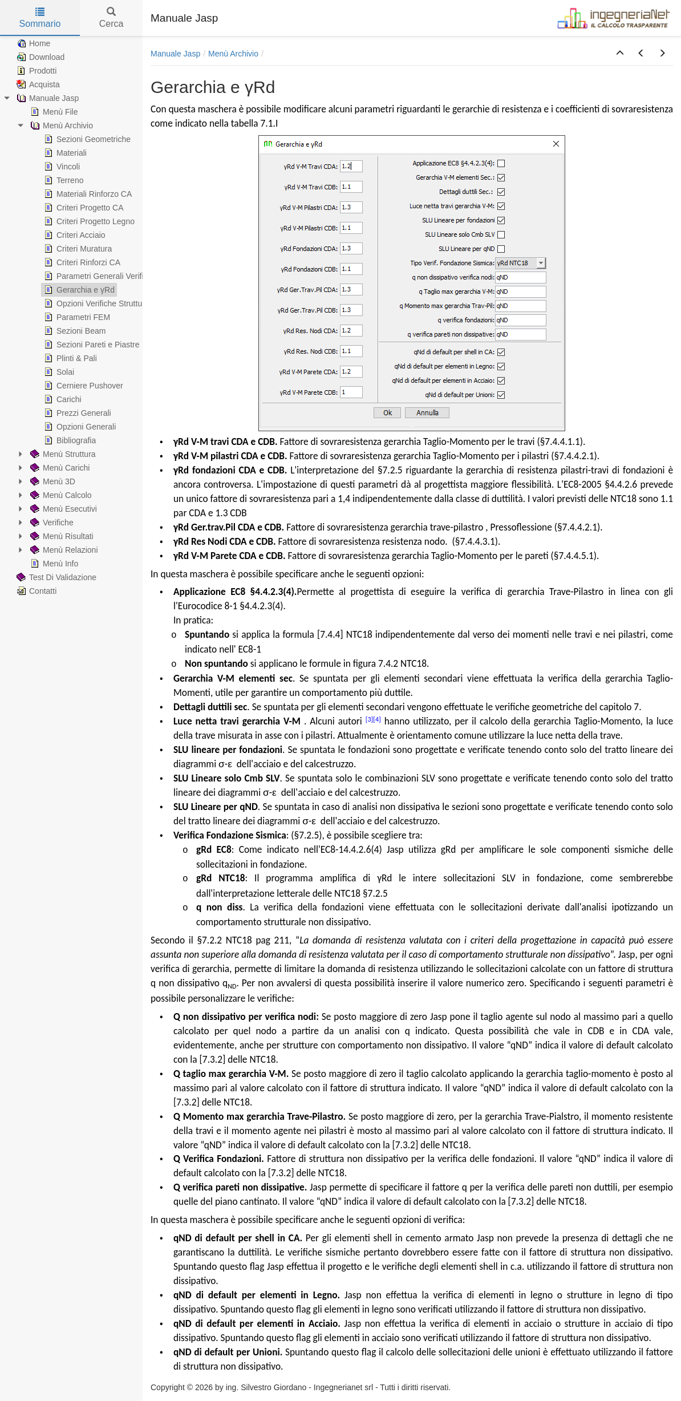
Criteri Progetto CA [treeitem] (82, 207)
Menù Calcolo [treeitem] (60, 495)
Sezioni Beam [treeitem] (74, 331)
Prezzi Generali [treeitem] (76, 413)
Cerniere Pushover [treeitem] (82, 385)
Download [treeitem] (39, 57)
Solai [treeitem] (58, 372)
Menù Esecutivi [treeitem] (62, 509)
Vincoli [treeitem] (61, 166)
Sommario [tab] (40, 18)
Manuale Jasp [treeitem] (46, 98)
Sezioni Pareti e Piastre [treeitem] (91, 344)
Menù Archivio (233, 53)
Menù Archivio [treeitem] (60, 125)
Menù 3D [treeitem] (51, 481)
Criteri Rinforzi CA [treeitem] (81, 262)
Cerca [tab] (111, 18)
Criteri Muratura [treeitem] (77, 249)
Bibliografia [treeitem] (69, 440)
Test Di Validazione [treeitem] (55, 577)
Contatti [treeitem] (35, 591)
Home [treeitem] (32, 43)
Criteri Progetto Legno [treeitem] (88, 221)
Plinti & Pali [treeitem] (69, 358)
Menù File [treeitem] (53, 112)
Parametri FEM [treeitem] (76, 317)
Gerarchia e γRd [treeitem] (78, 290)
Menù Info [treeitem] (53, 563)
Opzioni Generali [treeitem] (79, 427)
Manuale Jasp (175, 53)
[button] (620, 53)
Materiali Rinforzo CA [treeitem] (87, 194)
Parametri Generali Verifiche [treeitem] (99, 276)
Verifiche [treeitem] (51, 522)
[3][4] (373, 719)
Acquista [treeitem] (37, 84)
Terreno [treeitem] (62, 180)
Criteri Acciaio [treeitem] (74, 235)
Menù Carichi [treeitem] (59, 468)
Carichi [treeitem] (62, 399)
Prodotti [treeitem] (35, 71)
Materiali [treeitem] (64, 153)
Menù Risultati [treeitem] (61, 536)
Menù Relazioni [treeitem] (63, 550)
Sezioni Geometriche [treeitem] (86, 139)
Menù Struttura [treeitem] (62, 454)
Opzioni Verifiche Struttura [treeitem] (95, 303)
